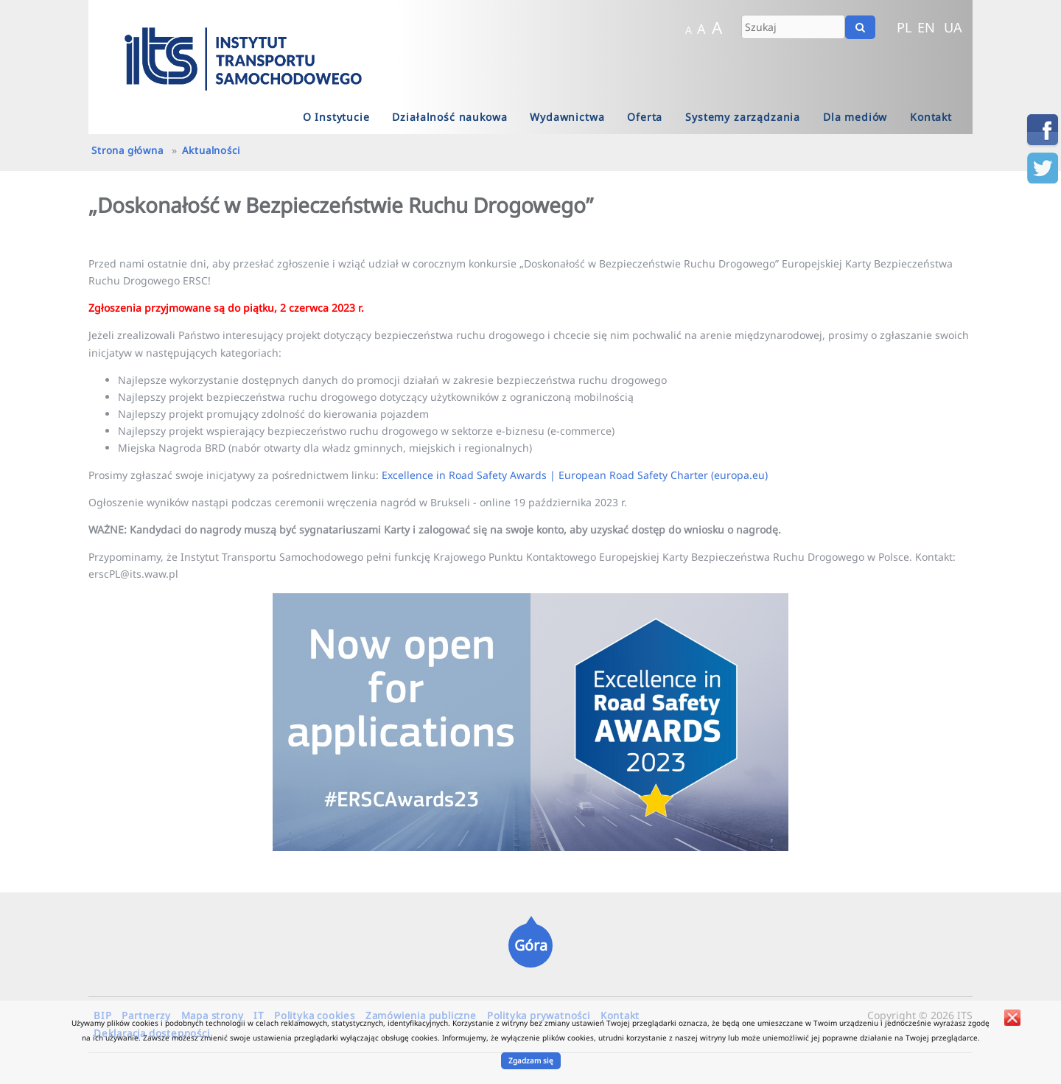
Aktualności (211, 150)
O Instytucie (336, 117)
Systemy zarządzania (742, 117)
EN (926, 27)
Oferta (644, 117)
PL (904, 27)
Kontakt (931, 117)
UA (953, 27)
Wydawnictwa (567, 117)
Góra (530, 945)
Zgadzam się (530, 1060)
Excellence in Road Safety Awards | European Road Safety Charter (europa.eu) (575, 475)
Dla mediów (855, 117)
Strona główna (127, 150)
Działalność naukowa (449, 117)
